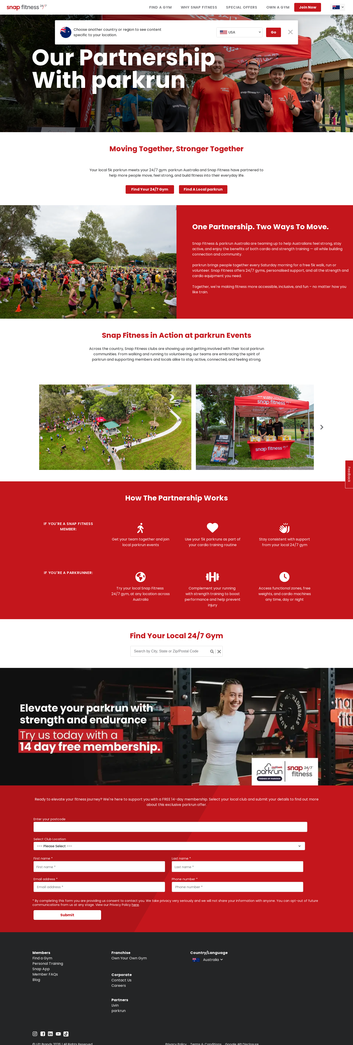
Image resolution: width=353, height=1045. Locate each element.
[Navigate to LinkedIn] (50, 1034)
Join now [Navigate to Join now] (307, 7)
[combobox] (337, 7)
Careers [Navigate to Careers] (118, 985)
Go (273, 32)
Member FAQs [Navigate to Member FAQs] (45, 974)
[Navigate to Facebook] (42, 1035)
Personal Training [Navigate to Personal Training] (47, 963)
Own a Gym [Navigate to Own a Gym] (278, 7)
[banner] (176, 73)
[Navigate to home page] (27, 9)
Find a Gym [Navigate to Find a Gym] (160, 7)
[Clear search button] (219, 651)
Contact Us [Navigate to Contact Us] (121, 980)
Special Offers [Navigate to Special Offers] (241, 7)
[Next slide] (322, 427)
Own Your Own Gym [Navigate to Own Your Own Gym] (129, 958)
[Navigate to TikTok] (65, 1035)
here (135, 905)
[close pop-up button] (290, 32)
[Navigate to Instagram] (34, 1035)
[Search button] (212, 651)
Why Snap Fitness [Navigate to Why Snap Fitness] (199, 7)
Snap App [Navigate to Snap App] (41, 969)
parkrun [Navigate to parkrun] (118, 1010)
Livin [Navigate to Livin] (115, 1005)
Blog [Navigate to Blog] (36, 979)
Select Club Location (50, 839)
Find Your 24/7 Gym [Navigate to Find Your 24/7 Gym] (149, 189)
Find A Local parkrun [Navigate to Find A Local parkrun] (203, 189)
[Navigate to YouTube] (58, 1035)
